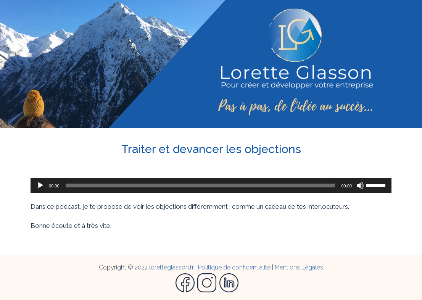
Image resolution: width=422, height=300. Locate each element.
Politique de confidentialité (234, 267)
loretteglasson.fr (171, 267)
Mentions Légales (299, 267)
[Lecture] (40, 185)
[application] (211, 185)
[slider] (200, 185)
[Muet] (360, 185)
